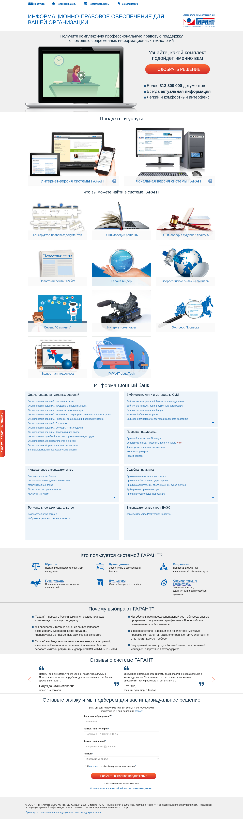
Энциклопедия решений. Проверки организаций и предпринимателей (66, 419)
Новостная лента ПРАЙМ (57, 281)
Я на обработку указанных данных (110, 766)
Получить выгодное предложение (123, 776)
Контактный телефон (96, 728)
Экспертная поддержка (57, 373)
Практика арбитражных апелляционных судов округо (156, 485)
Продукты (39, 4)
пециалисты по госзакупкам (185, 582)
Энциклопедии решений (121, 235)
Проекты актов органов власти (45, 489)
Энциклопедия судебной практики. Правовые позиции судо (61, 436)
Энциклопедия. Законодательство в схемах (51, 440)
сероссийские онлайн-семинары (185, 281)
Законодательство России (42, 476)
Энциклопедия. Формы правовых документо (53, 445)
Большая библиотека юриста (142, 414)
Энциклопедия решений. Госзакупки (48, 423)
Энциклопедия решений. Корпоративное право (54, 432)
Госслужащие (54, 580)
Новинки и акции (66, 4)
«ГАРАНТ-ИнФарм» (38, 493)
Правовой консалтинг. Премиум (144, 438)
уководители (119, 564)
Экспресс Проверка (185, 327)
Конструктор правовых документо (57, 235)
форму (139, 711)
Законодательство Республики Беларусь (149, 514)
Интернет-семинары (121, 327)
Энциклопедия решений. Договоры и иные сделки (55, 427)
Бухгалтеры (117, 580)
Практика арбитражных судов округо (147, 480)
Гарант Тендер (135, 456)
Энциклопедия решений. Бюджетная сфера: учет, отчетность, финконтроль (69, 414)
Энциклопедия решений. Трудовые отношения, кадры (57, 405)
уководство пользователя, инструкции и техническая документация (63, 812)
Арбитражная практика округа (143, 489)
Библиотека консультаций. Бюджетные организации (155, 405)
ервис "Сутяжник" (57, 327)
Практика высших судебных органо (146, 476)
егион (88, 753)
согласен (94, 766)
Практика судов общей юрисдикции (146, 493)
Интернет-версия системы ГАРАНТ (73, 181)
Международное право (40, 485)
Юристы (51, 564)
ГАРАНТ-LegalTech (121, 373)
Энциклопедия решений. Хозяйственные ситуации (55, 410)
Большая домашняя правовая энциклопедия (52, 449)
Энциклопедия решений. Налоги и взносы (51, 401)
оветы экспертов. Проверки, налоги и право (151, 442)
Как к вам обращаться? (98, 716)
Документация (130, 4)
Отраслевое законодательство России (49, 480)
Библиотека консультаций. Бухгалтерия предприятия (156, 401)
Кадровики (181, 564)
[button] (38, 679)
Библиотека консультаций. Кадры (145, 410)
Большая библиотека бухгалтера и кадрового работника (157, 419)
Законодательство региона (42, 514)
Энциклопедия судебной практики (185, 235)
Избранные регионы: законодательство (49, 518)
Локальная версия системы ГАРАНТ (169, 181)
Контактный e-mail (95, 741)
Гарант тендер (121, 281)
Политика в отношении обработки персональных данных (121, 788)
